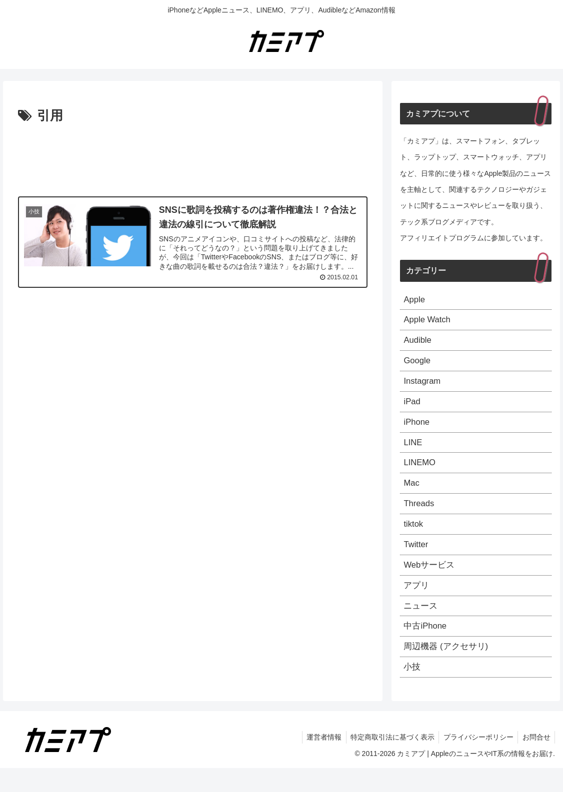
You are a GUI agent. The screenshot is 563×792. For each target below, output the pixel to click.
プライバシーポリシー (476, 761)
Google (418, 365)
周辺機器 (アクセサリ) (448, 669)
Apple (415, 300)
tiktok (414, 539)
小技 (413, 691)
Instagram (424, 387)
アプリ (417, 604)
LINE (414, 452)
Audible (419, 343)
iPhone (418, 430)
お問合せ (536, 761)
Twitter (417, 560)
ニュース (422, 625)
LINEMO (421, 474)
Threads (420, 517)
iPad (413, 409)
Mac (412, 495)
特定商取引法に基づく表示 (388, 761)
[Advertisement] (193, 157)
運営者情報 (318, 761)
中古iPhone (427, 647)
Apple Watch (429, 322)
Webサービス (431, 582)
